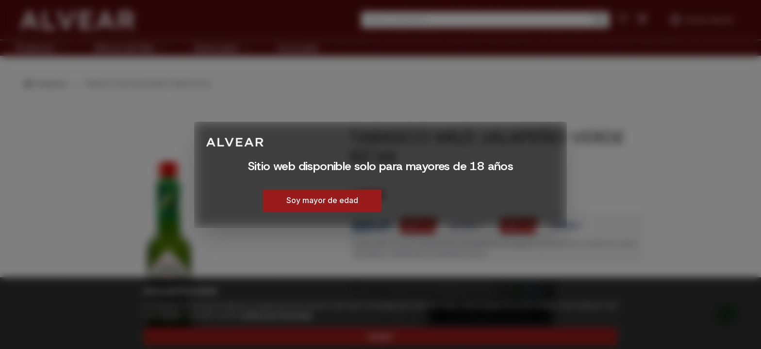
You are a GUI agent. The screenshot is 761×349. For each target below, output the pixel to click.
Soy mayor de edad (322, 200)
